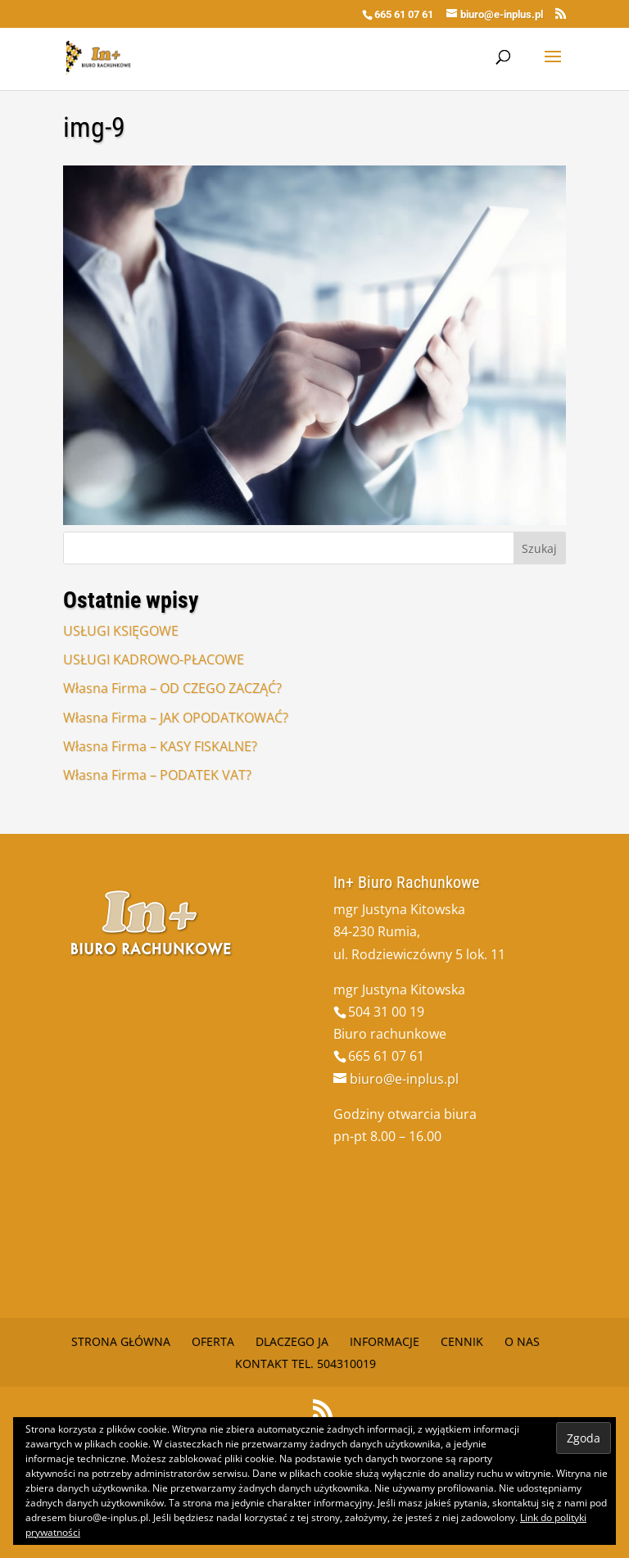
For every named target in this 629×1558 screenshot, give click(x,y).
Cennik (462, 1341)
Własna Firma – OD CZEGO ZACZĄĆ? (172, 688)
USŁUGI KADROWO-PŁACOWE (153, 659)
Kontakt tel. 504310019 (305, 1363)
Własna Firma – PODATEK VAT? (157, 775)
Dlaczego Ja (292, 1341)
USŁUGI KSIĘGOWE (121, 631)
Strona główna (120, 1341)
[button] (314, 345)
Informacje (384, 1341)
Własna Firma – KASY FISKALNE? (160, 746)
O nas (522, 1341)
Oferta (213, 1341)
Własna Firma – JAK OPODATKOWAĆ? (175, 718)
